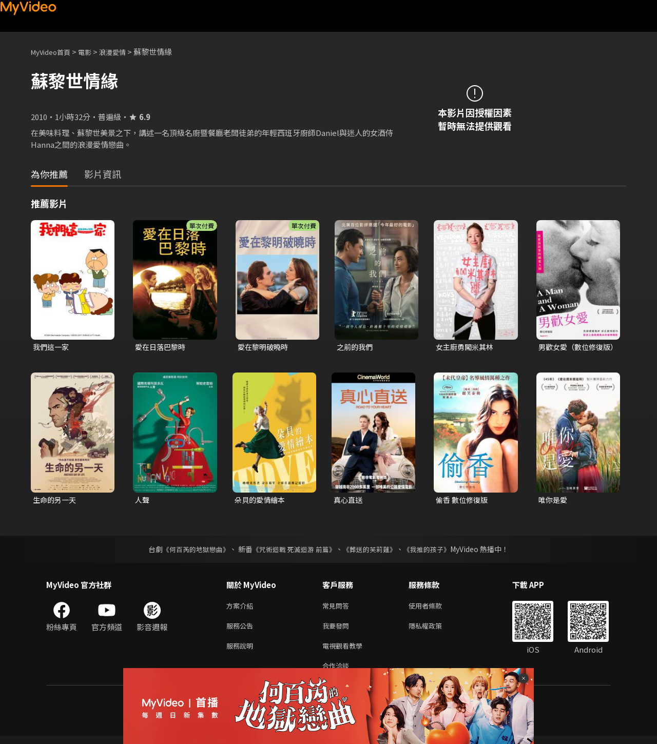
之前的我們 (356, 347)
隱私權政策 (434, 629)
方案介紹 (241, 608)
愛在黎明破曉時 (265, 347)
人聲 (142, 501)
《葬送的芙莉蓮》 (373, 551)
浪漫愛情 (123, 51)
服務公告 (241, 629)
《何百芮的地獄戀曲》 (189, 551)
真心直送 (349, 501)
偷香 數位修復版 (463, 501)
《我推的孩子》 (435, 551)
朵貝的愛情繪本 (261, 501)
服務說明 (241, 651)
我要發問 (337, 629)
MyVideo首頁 (54, 51)
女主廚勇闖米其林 (466, 347)
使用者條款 (434, 608)
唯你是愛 (553, 501)
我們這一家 (52, 347)
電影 (93, 51)
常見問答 (337, 608)
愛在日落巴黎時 (162, 347)
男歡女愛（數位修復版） (573, 347)
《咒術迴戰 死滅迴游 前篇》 (293, 551)
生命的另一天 (56, 501)
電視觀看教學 (345, 651)
